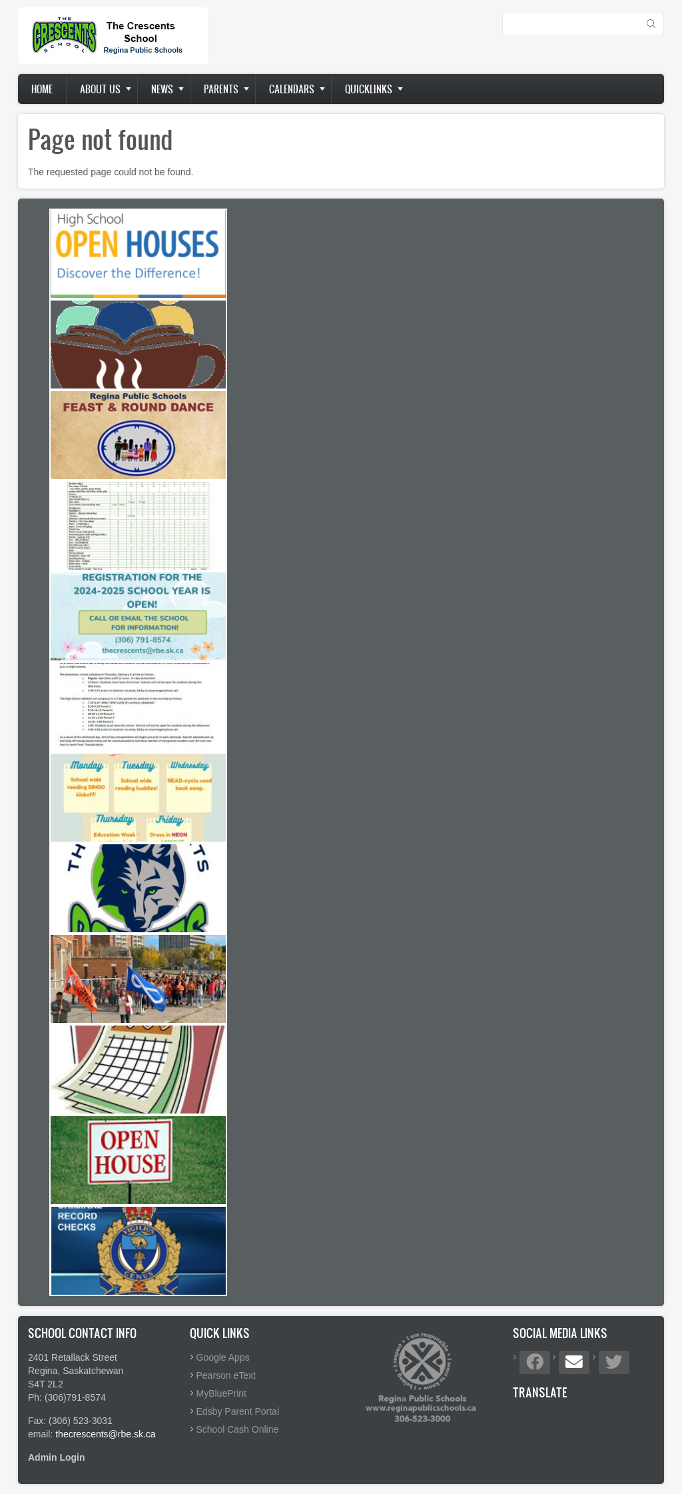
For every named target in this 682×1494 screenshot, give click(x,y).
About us (100, 89)
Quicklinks (368, 89)
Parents (221, 89)
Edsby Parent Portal (238, 1411)
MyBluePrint (221, 1393)
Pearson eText (226, 1375)
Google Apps (223, 1357)
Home (42, 89)
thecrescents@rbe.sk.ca (105, 1434)
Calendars (291, 89)
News (162, 89)
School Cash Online (237, 1429)
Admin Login (56, 1457)
